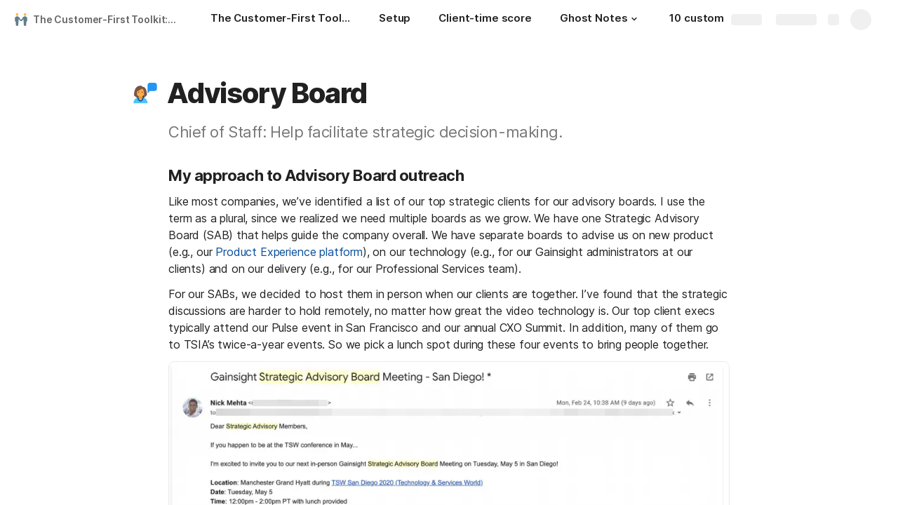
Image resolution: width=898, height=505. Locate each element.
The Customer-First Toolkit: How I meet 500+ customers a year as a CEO (107, 19)
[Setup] (394, 19)
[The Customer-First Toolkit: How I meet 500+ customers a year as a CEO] (280, 19)
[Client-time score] (485, 19)
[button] (634, 19)
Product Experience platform (289, 252)
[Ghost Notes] (600, 19)
